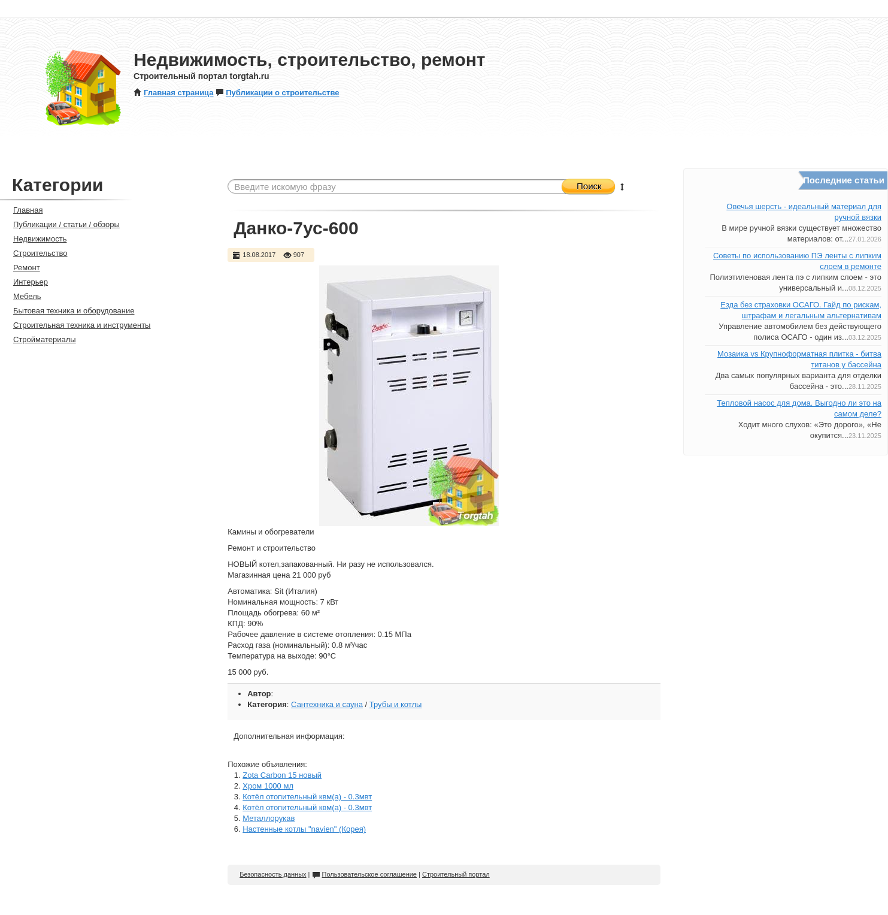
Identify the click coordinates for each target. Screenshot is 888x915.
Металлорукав (269, 818)
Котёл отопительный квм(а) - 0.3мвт (307, 796)
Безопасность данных (273, 874)
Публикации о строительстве (277, 92)
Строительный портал (456, 874)
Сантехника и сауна (327, 704)
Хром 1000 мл (268, 785)
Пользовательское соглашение (364, 874)
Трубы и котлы (395, 704)
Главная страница (173, 92)
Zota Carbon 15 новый (282, 775)
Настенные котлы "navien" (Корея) (304, 829)
